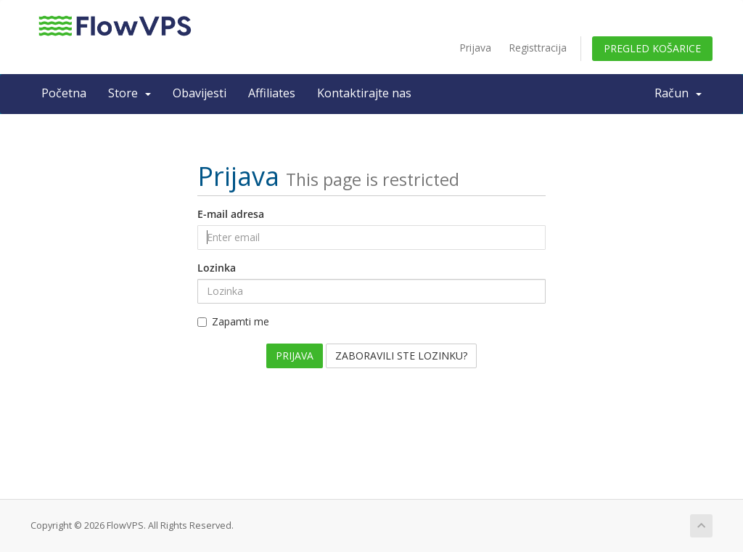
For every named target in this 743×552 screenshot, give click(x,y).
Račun (678, 93)
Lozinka (216, 268)
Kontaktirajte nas (364, 93)
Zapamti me (233, 321)
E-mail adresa (230, 214)
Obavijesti (199, 93)
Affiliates (271, 93)
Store (129, 93)
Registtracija (538, 47)
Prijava (475, 47)
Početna (63, 93)
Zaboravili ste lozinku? (401, 355)
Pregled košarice (652, 48)
